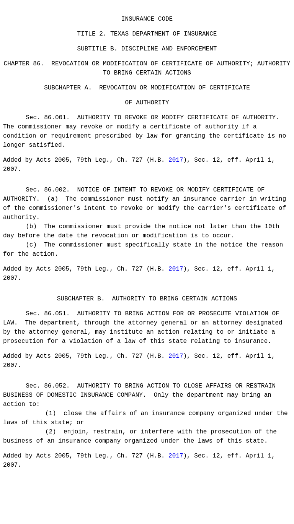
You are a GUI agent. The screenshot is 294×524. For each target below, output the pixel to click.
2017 (175, 170)
